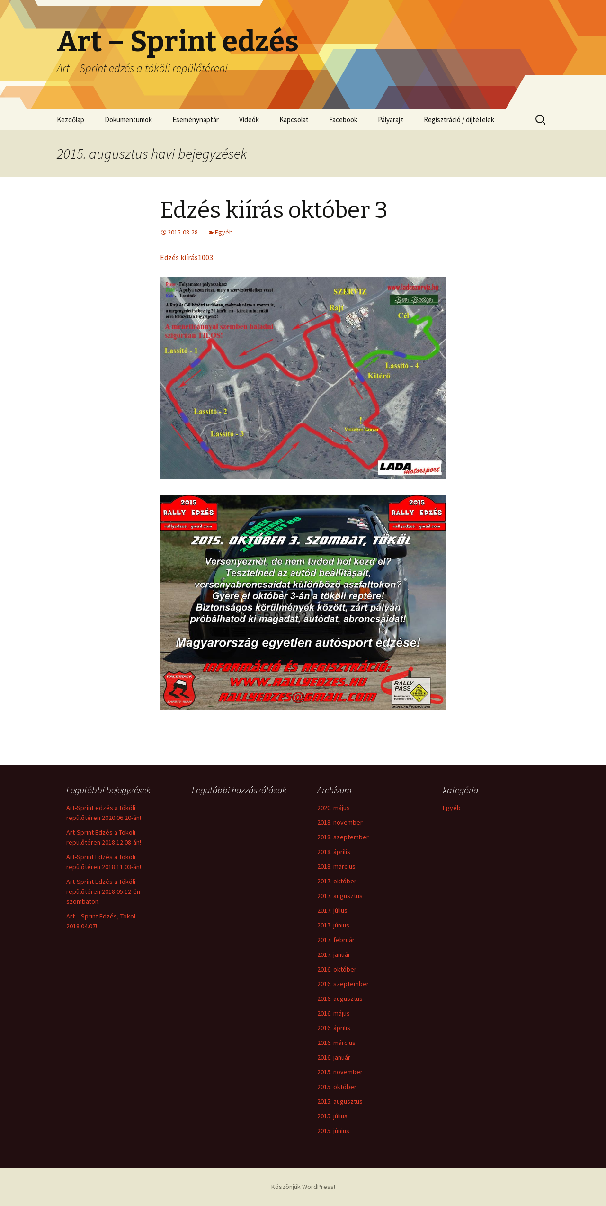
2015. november (340, 1072)
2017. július (332, 910)
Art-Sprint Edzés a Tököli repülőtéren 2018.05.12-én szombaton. (103, 891)
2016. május (333, 1013)
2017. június (333, 925)
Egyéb (224, 232)
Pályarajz (390, 119)
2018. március (336, 866)
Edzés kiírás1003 (186, 257)
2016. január (333, 1057)
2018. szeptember (343, 837)
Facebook (343, 119)
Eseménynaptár (195, 119)
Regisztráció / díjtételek (459, 119)
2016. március (336, 1042)
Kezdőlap (70, 119)
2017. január (333, 954)
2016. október (336, 969)
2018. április (333, 851)
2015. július (332, 1116)
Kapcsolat (294, 119)
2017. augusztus (340, 895)
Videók (249, 119)
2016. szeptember (343, 984)
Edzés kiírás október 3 (274, 210)
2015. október (336, 1086)
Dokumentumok (128, 119)
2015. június (333, 1130)
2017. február (336, 940)
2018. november (340, 822)
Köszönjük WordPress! (303, 1186)
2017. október (336, 881)
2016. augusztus (340, 998)
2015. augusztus (340, 1101)
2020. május (333, 807)
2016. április (333, 1028)
